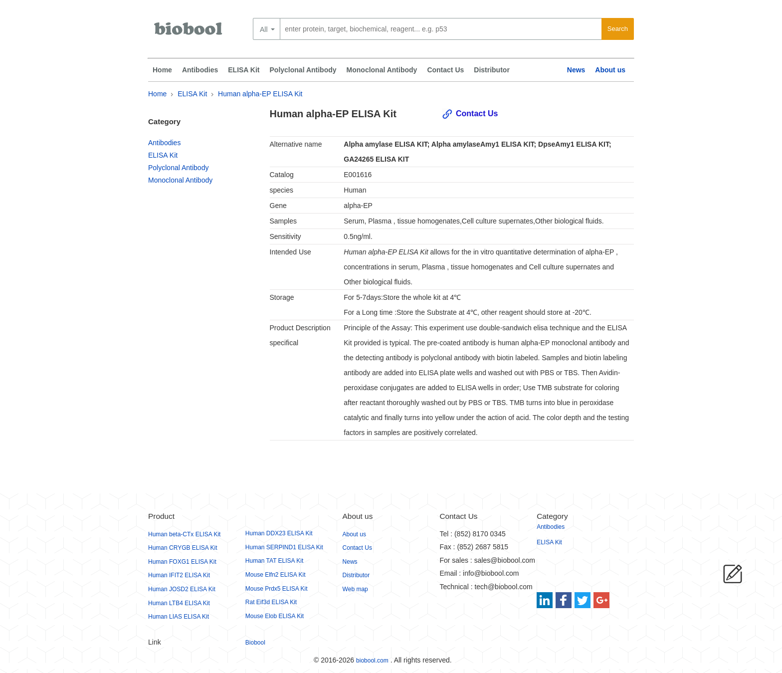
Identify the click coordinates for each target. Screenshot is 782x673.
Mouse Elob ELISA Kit (274, 616)
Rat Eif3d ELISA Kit (271, 602)
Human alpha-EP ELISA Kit (260, 94)
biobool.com (372, 660)
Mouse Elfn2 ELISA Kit (275, 574)
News (576, 70)
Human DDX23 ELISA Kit (279, 533)
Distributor (492, 70)
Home (162, 70)
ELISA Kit (243, 70)
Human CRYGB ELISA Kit (182, 547)
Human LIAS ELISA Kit (178, 616)
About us (610, 70)
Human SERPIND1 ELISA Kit (284, 547)
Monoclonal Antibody (382, 70)
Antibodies (200, 70)
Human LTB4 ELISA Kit (179, 603)
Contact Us (445, 70)
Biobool (255, 642)
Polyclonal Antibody (303, 70)
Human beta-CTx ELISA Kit (184, 534)
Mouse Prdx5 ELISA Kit (276, 588)
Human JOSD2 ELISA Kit (181, 589)
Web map (355, 589)
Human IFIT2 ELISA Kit (179, 575)
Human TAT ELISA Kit (274, 560)
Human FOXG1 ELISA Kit (182, 561)
